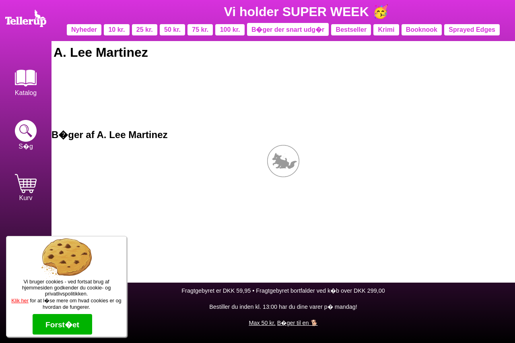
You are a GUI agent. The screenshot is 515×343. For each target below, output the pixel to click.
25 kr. (144, 29)
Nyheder (84, 29)
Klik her (20, 301)
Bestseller (351, 29)
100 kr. (230, 29)
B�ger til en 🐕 (297, 323)
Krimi (386, 29)
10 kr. (116, 29)
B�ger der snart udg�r (287, 29)
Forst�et (62, 324)
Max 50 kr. (262, 323)
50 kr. (172, 29)
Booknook (421, 29)
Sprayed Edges (472, 29)
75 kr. (200, 29)
